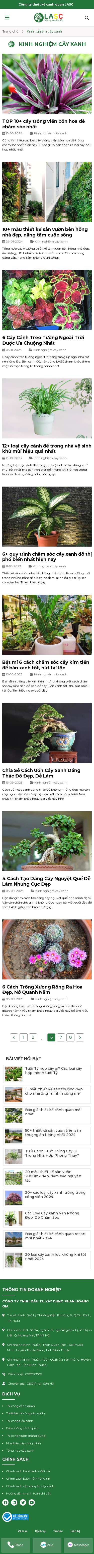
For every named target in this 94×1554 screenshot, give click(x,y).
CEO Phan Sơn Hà (40, 1383)
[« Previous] (14, 1037)
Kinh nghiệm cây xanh (50, 133)
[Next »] (80, 1037)
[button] (7, 18)
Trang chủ (11, 31)
